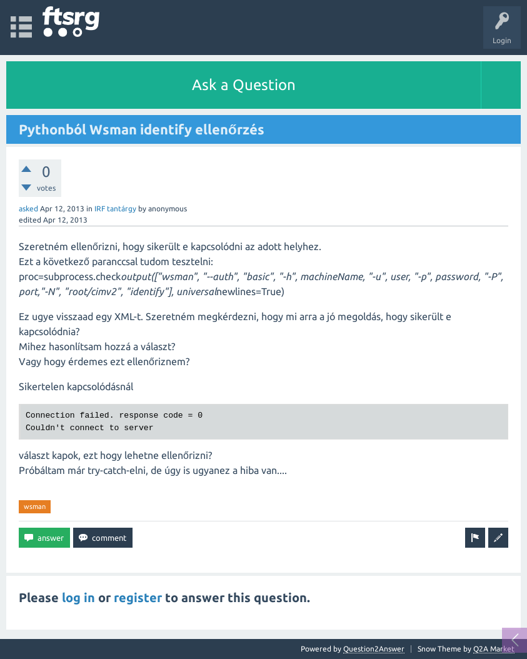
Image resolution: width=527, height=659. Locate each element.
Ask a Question (244, 84)
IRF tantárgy (115, 208)
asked (28, 208)
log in (78, 597)
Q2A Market (493, 649)
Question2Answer (373, 649)
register (138, 597)
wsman (35, 506)
